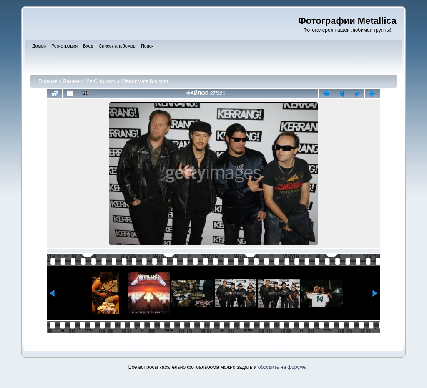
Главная (48, 81)
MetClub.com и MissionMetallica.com (126, 81)
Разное (71, 81)
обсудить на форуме (282, 367)
